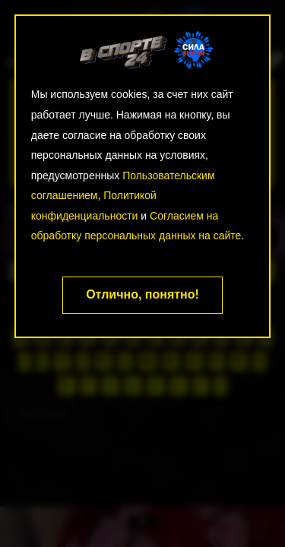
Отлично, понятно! (142, 294)
